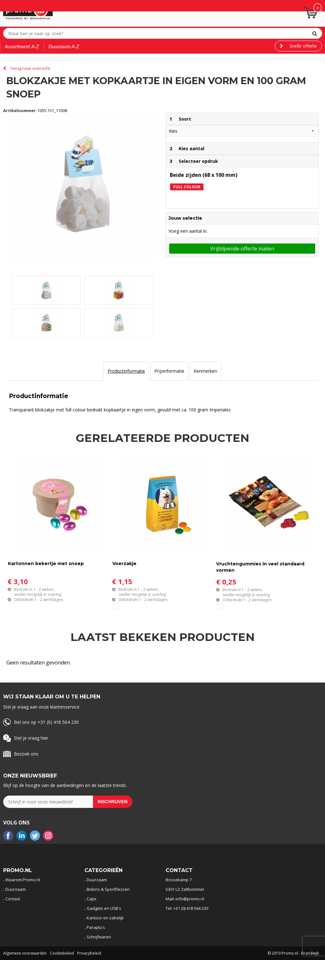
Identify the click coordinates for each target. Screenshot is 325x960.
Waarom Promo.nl (22, 880)
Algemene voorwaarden (25, 953)
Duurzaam (15, 889)
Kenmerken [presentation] (205, 371)
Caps (91, 899)
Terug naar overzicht (30, 68)
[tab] (126, 371)
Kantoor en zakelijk (105, 918)
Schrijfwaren (99, 937)
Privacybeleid (89, 953)
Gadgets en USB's (104, 908)
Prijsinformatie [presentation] (169, 371)
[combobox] (156, 33)
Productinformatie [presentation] (126, 371)
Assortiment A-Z (22, 46)
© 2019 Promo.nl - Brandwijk (293, 953)
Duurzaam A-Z (64, 46)
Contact (12, 899)
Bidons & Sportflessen (108, 889)
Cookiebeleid (62, 953)
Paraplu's (96, 927)
